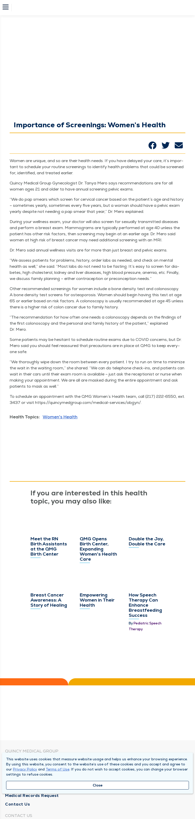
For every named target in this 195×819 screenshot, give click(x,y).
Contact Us (17, 804)
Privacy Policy (25, 769)
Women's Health (60, 417)
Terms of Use (57, 769)
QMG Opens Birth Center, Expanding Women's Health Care (98, 549)
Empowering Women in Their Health (97, 600)
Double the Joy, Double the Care (147, 541)
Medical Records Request (32, 795)
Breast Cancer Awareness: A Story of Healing (48, 600)
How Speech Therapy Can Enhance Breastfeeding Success (145, 605)
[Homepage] (100, 8)
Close (98, 785)
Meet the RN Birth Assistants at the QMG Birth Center (48, 546)
